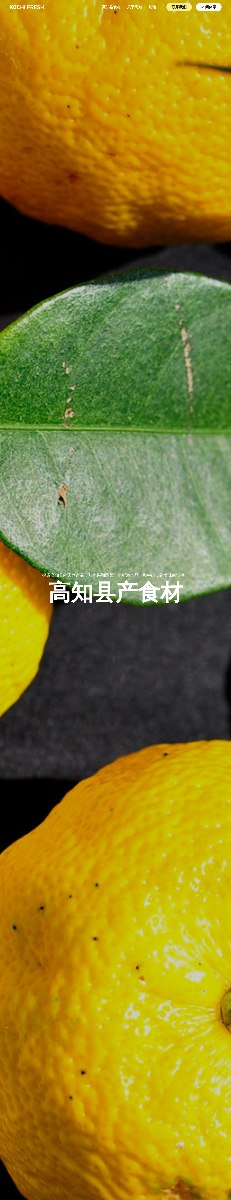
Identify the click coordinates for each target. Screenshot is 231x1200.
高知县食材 (111, 7)
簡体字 (208, 7)
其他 (152, 7)
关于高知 (134, 7)
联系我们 (179, 7)
